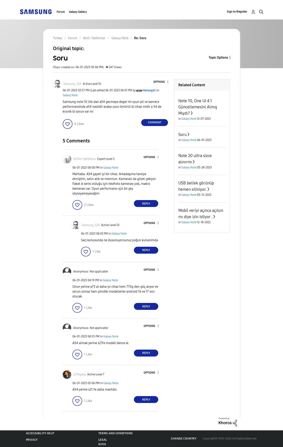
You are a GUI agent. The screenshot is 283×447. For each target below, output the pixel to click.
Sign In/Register (237, 11)
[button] (161, 82)
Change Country (183, 438)
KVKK (102, 444)
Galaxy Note (70, 95)
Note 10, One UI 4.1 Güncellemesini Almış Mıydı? (197, 107)
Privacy (32, 440)
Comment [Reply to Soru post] (154, 122)
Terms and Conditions (115, 433)
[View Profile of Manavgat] (148, 90)
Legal (102, 440)
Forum (61, 12)
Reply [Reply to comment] (146, 203)
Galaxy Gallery (78, 12)
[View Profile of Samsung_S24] (72, 84)
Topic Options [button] (218, 57)
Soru (182, 134)
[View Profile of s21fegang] (79, 374)
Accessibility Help (40, 433)
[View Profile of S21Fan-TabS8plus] (84, 159)
